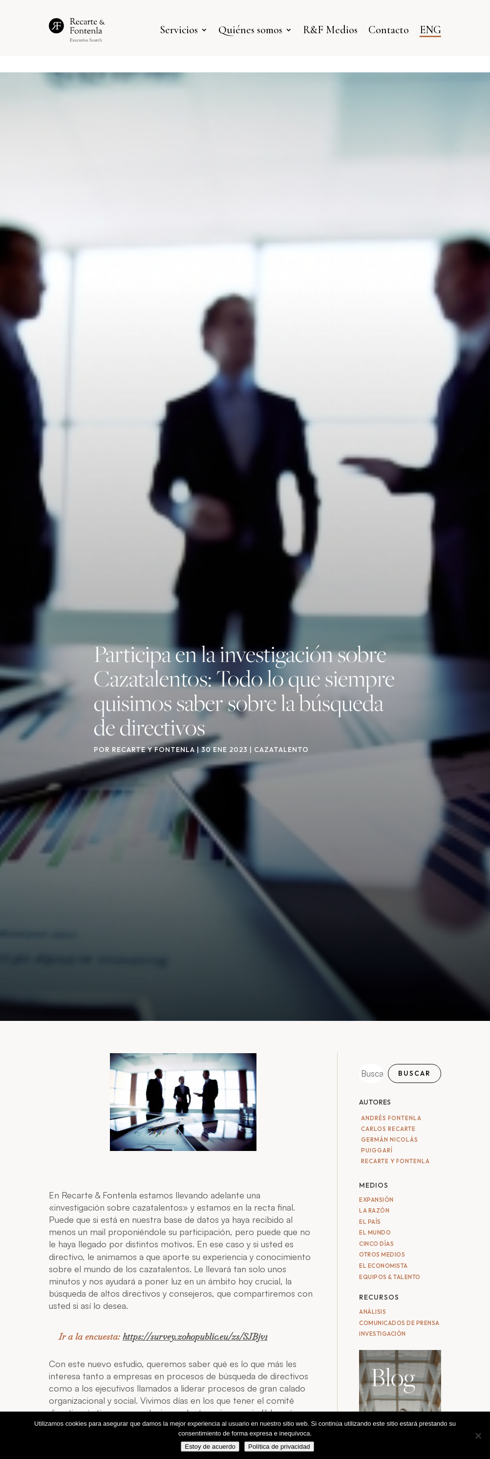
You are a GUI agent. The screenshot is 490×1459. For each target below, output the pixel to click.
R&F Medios (330, 29)
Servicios (179, 29)
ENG (430, 29)
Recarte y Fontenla (153, 749)
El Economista (383, 1265)
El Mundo (375, 1232)
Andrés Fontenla (391, 1118)
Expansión (376, 1199)
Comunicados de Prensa (399, 1322)
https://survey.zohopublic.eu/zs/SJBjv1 (195, 1336)
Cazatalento (281, 749)
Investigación (382, 1333)
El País (370, 1221)
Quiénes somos (250, 29)
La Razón (374, 1210)
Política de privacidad (279, 1446)
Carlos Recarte (388, 1128)
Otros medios (382, 1254)
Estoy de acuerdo (210, 1446)
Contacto (388, 29)
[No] (478, 1435)
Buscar (414, 1073)
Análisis (372, 1311)
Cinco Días (376, 1243)
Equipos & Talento (390, 1277)
